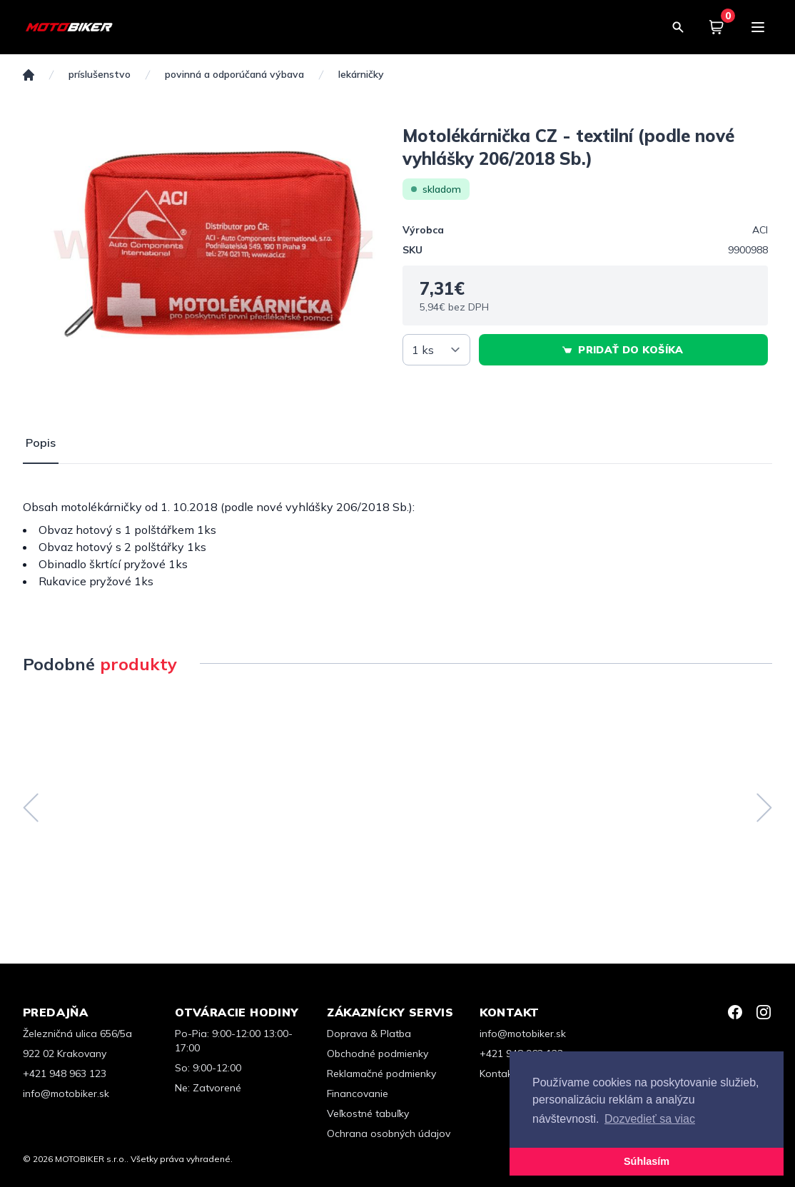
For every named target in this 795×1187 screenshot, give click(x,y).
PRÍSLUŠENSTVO (100, 75)
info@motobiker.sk (66, 1093)
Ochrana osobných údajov (388, 1133)
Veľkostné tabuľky (368, 1113)
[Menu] (758, 27)
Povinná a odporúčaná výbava (234, 75)
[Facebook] (735, 1012)
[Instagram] (763, 1012)
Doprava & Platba (369, 1033)
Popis (41, 442)
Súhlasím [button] (646, 1161)
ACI (760, 229)
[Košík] (716, 27)
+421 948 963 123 (64, 1073)
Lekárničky (361, 75)
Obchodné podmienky (377, 1053)
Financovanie (357, 1093)
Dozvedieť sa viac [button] (649, 1119)
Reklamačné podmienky (381, 1073)
